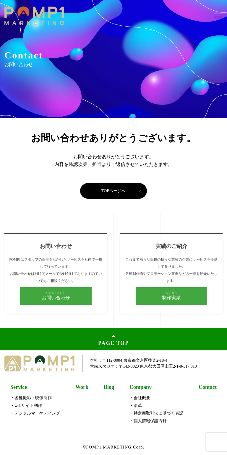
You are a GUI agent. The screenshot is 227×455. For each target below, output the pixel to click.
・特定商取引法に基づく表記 (156, 413)
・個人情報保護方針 (148, 421)
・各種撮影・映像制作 (31, 398)
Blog (109, 387)
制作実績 (171, 302)
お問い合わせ (56, 302)
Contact (208, 387)
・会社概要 (139, 398)
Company (140, 387)
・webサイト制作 (26, 405)
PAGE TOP (113, 339)
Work (81, 387)
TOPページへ (113, 191)
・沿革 (135, 405)
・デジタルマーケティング (35, 413)
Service (18, 387)
